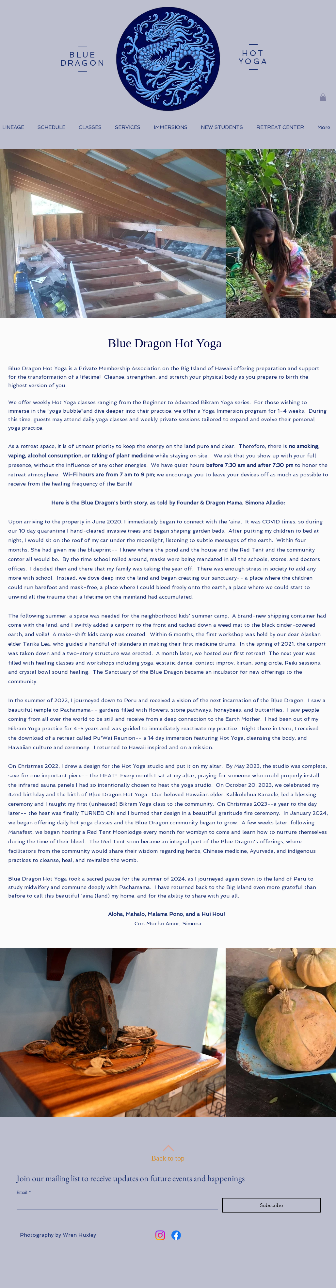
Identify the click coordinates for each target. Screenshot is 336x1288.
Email (24, 1192)
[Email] (115, 1204)
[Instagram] (160, 1235)
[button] (323, 97)
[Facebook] (176, 1235)
